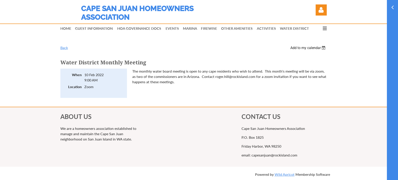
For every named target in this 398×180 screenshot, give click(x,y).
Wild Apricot (285, 174)
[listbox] (308, 48)
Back (64, 47)
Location (75, 87)
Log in (321, 10)
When (77, 75)
